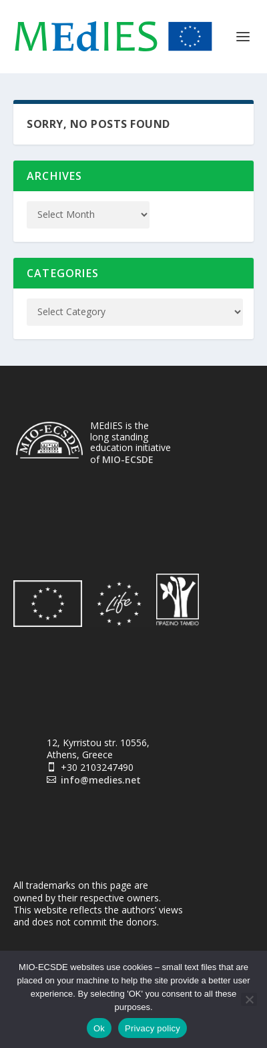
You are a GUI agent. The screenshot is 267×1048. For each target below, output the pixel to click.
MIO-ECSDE (128, 459)
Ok (99, 1028)
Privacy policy (152, 1028)
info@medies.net (101, 780)
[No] (249, 999)
